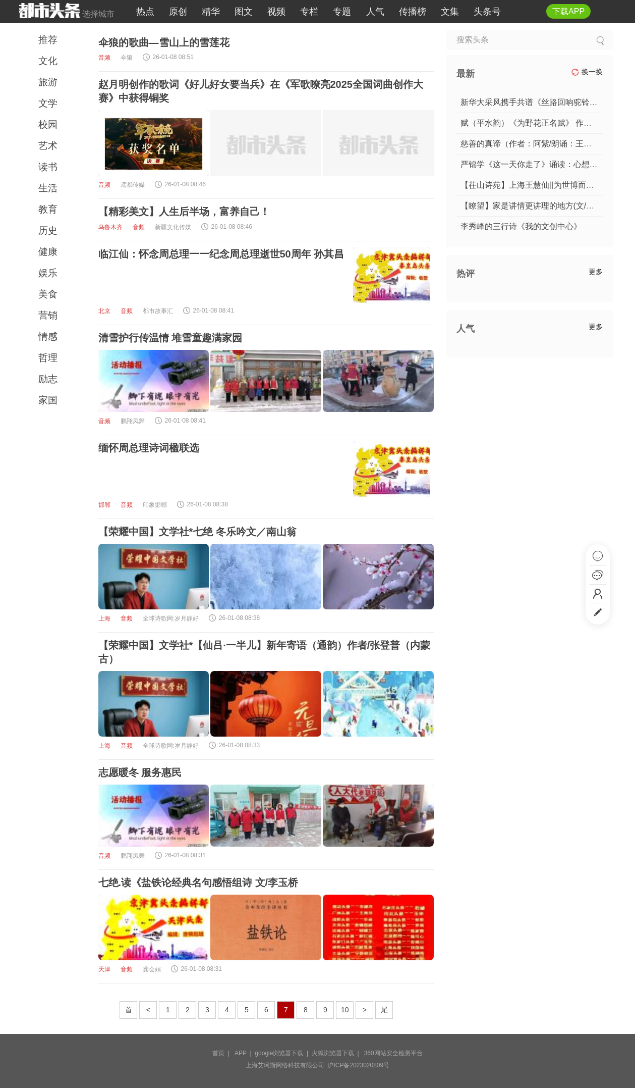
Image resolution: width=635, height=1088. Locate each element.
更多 (596, 272)
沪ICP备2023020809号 (358, 1065)
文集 (450, 12)
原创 (178, 12)
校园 (47, 124)
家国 (47, 400)
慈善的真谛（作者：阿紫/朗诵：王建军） (534, 143)
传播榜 (412, 12)
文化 (47, 61)
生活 (47, 188)
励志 (47, 379)
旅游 (47, 82)
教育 (47, 209)
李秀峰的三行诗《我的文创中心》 (521, 226)
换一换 (586, 72)
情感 (47, 336)
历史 (47, 230)
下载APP (568, 11)
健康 (47, 251)
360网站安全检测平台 (393, 1053)
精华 (211, 12)
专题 (342, 12)
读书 (47, 167)
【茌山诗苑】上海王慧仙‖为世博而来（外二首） (547, 185)
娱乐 (47, 273)
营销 (47, 315)
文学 (47, 103)
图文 (244, 12)
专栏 (309, 12)
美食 (47, 294)
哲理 (47, 357)
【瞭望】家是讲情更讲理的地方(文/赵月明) (536, 205)
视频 (276, 12)
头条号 (487, 12)
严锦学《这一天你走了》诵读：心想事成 (533, 164)
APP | (245, 1053)
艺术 (47, 145)
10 (345, 1010)
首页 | (222, 1053)
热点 (145, 12)
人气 (375, 12)
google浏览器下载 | (283, 1053)
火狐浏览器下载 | (337, 1053)
